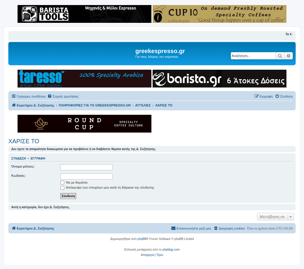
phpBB (141, 239)
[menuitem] (63, 96)
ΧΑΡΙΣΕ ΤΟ (23, 141)
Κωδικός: (18, 175)
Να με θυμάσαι (73, 182)
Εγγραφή (38, 158)
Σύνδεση (18, 158)
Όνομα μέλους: (23, 166)
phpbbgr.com (171, 249)
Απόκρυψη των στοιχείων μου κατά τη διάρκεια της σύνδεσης (107, 187)
